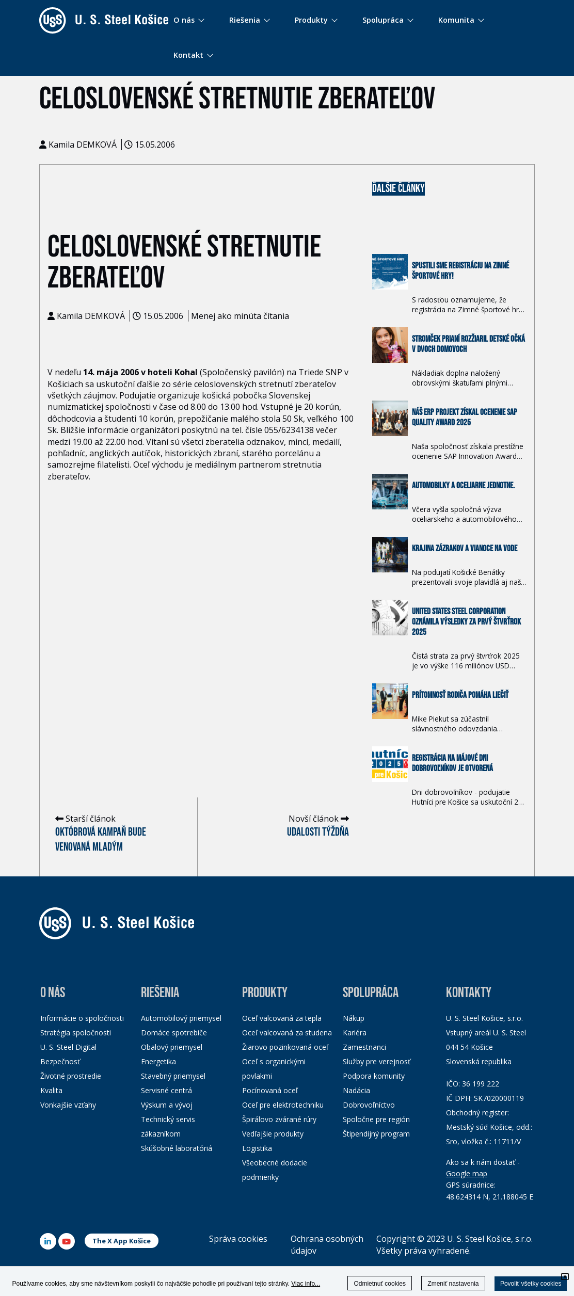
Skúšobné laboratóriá (176, 1148)
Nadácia (356, 1090)
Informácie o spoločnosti (82, 1018)
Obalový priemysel (171, 1047)
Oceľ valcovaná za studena (287, 1032)
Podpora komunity (374, 1076)
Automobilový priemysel (181, 1018)
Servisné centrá (166, 1090)
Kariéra (354, 1032)
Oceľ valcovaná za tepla (282, 1018)
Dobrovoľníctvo (369, 1105)
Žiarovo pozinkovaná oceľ (285, 1047)
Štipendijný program (376, 1134)
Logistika (257, 1148)
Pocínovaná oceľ (270, 1090)
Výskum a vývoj (167, 1105)
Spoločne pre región (376, 1119)
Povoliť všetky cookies (531, 1283)
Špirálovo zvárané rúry (279, 1119)
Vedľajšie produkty (273, 1134)
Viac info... (305, 1283)
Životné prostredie (70, 1076)
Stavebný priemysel (173, 1076)
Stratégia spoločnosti (75, 1032)
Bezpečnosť (60, 1061)
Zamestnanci (364, 1047)
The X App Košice (121, 1240)
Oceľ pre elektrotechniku (283, 1105)
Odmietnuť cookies (380, 1283)
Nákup (353, 1018)
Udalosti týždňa (318, 832)
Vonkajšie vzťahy (68, 1105)
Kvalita (51, 1090)
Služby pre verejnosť (376, 1061)
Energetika (158, 1061)
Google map (466, 1173)
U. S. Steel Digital (68, 1047)
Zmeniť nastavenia (453, 1283)
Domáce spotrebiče (174, 1032)
